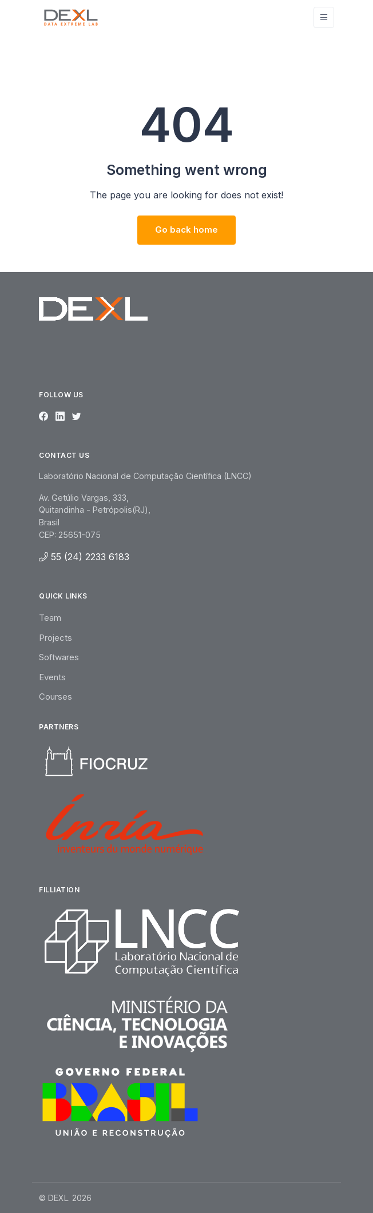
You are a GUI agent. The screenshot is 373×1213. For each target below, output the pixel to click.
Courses (55, 696)
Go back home (186, 229)
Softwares (59, 657)
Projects (55, 637)
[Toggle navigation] (324, 17)
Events (52, 677)
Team (50, 617)
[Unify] (71, 17)
